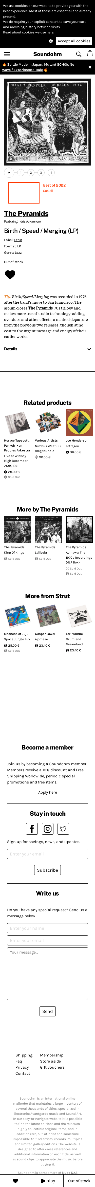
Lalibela (41, 552)
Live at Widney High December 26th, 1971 (16, 461)
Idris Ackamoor (30, 221)
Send (47, 1011)
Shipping (23, 1055)
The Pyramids (26, 213)
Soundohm (47, 54)
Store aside (50, 1061)
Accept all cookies (74, 41)
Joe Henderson (77, 440)
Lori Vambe (74, 634)
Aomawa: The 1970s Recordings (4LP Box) (79, 557)
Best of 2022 (54, 185)
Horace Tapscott (16, 440)
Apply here (47, 792)
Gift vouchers (52, 1067)
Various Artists (46, 440)
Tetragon (72, 446)
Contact (22, 1073)
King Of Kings (14, 552)
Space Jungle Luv (17, 639)
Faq (18, 1061)
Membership (51, 1055)
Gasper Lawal (45, 634)
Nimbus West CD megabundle (48, 448)
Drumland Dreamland (74, 641)
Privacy (22, 1067)
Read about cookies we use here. (28, 32)
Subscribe (47, 870)
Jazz (18, 252)
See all (48, 191)
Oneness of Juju (16, 634)
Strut (18, 240)
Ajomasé (41, 639)
